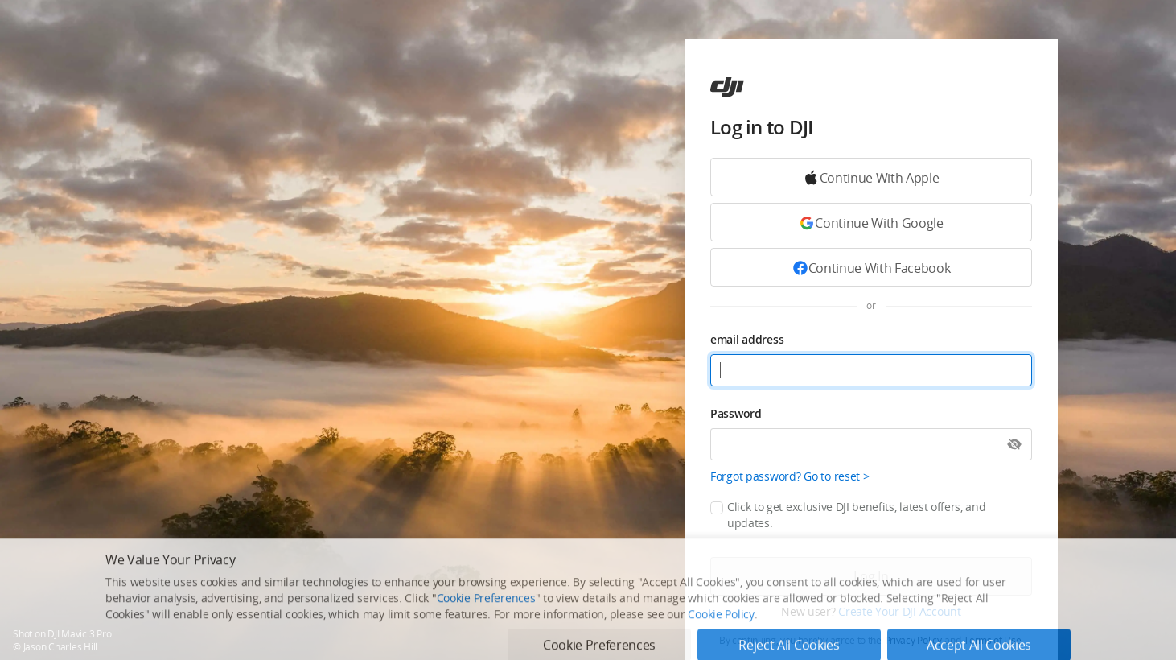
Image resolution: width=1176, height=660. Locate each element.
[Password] (871, 444)
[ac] (727, 87)
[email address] (871, 370)
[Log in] (871, 576)
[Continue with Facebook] (871, 267)
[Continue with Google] (871, 177)
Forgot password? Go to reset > (790, 476)
